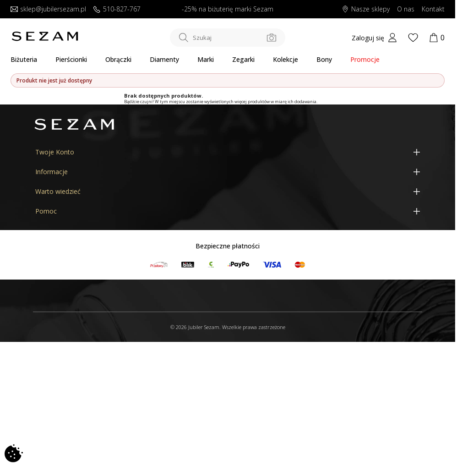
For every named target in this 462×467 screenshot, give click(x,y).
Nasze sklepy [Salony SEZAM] (366, 9)
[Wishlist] (413, 37)
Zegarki (243, 59)
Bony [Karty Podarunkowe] (324, 59)
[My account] (374, 37)
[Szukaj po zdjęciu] (271, 37)
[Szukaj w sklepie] (227, 37)
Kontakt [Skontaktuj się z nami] (433, 9)
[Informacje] (227, 171)
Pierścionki (71, 59)
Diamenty (164, 59)
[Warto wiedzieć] (227, 192)
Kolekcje (285, 59)
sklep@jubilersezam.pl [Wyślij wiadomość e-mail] (48, 9)
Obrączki (118, 59)
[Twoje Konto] (227, 152)
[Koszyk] (437, 38)
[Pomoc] (227, 211)
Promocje (365, 59)
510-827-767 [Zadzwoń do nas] (117, 9)
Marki (205, 59)
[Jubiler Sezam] (45, 39)
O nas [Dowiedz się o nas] (405, 9)
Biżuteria (24, 59)
